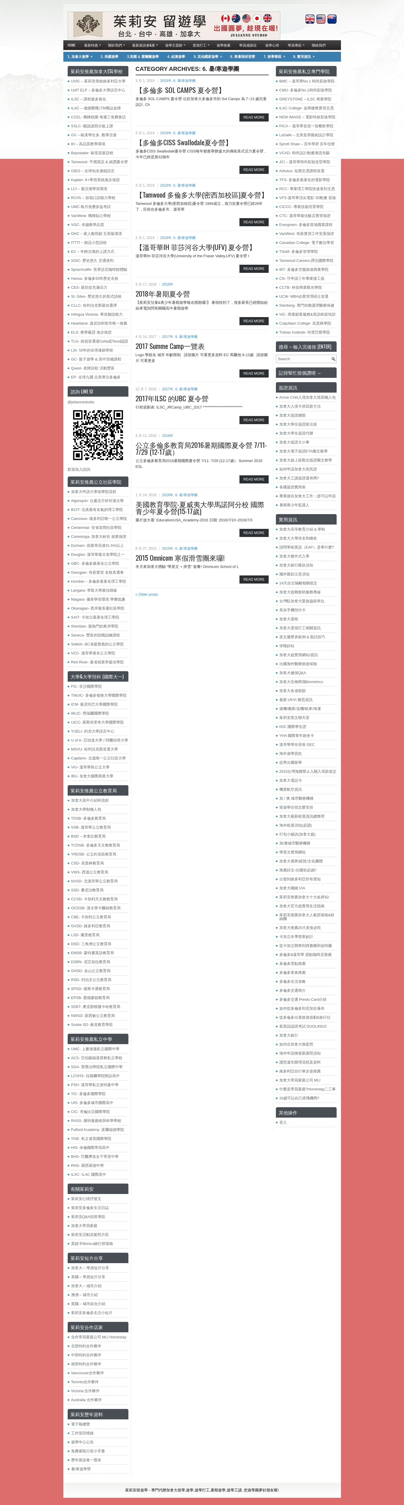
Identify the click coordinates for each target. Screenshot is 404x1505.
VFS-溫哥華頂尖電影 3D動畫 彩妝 (307, 198)
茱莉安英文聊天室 (294, 717)
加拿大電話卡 (290, 780)
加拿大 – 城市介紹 (86, 1286)
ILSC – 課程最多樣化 (88, 99)
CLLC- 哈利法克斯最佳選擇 (94, 305)
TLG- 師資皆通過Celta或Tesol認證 (99, 341)
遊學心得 (272, 45)
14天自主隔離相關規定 (298, 583)
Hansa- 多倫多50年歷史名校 (95, 278)
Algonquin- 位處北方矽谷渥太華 (97, 500)
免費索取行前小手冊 (88, 1451)
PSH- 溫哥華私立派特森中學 (95, 1085)
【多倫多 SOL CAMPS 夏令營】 (180, 89)
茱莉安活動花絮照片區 (90, 1234)
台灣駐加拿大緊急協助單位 (301, 601)
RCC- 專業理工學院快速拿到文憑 (307, 189)
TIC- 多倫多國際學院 (88, 1094)
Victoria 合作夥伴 (85, 1391)
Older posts (147, 594)
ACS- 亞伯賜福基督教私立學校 (97, 1058)
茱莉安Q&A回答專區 (88, 1217)
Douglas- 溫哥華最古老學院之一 (98, 554)
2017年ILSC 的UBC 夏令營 (172, 398)
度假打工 (202, 43)
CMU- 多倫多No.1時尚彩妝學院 (305, 90)
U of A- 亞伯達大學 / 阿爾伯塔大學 (99, 740)
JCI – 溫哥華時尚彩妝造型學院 (305, 162)
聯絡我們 (319, 45)
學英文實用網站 (292, 852)
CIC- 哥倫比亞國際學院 (90, 1112)
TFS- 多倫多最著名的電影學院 (304, 180)
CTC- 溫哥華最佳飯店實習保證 (305, 216)
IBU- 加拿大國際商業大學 (92, 776)
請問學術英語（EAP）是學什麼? (306, 547)
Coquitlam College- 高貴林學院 (305, 323)
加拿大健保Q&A (292, 673)
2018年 (168, 284)
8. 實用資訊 (305, 55)
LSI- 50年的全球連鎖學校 (92, 350)
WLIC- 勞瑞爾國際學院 (90, 713)
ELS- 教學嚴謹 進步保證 (91, 332)
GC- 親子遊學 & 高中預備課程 (96, 359)
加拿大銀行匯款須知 (296, 565)
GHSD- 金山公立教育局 (91, 971)
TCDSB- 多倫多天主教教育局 (95, 845)
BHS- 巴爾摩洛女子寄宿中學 (95, 1156)
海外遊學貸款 (290, 753)
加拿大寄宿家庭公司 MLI (299, 1080)
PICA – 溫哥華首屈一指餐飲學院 (306, 126)
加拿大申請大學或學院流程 (93, 492)
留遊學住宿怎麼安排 (296, 807)
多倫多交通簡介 (292, 990)
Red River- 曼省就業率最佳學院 (97, 662)
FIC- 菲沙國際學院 (86, 686)
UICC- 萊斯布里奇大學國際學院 (97, 722)
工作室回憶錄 (82, 1433)
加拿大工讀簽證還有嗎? (299, 478)
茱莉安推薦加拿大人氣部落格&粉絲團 (307, 917)
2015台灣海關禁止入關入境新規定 (308, 771)
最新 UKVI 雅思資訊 (296, 700)
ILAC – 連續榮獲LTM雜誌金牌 (96, 108)
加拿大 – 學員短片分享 (90, 1268)
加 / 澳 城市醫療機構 (296, 798)
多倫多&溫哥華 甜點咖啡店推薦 (305, 954)
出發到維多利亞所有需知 (300, 879)
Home (71, 45)
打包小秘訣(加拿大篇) (297, 834)
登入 (283, 1122)
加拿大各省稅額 (292, 691)
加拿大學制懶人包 (86, 809)
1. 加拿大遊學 (82, 55)
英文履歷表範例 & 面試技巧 (302, 637)
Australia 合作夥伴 (86, 1400)
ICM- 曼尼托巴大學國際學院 (94, 704)
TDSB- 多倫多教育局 (88, 818)
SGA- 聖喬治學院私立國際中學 (97, 1067)
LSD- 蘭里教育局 (85, 935)
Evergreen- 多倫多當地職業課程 (306, 224)
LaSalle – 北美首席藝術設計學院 (306, 135)
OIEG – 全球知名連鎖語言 (93, 171)
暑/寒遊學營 (81, 1469)
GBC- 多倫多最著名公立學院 (95, 563)
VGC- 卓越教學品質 (87, 224)
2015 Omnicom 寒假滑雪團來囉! (180, 557)
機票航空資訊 (290, 789)
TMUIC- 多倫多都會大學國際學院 (99, 695)
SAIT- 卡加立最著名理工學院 (95, 617)
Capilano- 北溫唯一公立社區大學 (98, 758)
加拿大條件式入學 (294, 556)
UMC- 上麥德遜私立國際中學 (95, 1049)
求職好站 (286, 646)
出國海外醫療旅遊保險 (298, 664)
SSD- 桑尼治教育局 (87, 890)
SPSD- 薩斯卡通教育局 (90, 989)
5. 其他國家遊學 (210, 55)
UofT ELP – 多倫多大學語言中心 (98, 90)
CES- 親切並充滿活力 (89, 287)
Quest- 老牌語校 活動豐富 (93, 368)
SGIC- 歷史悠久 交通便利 (92, 260)
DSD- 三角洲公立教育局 (91, 944)
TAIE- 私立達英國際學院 (91, 1138)
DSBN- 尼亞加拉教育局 (90, 962)
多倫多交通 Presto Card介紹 (303, 999)
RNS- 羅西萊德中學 (87, 1165)
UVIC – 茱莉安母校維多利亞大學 (98, 81)
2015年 (168, 549)
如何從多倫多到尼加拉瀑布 (301, 1008)
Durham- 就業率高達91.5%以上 (97, 545)
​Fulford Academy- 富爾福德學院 (97, 1129)
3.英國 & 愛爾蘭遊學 (142, 57)
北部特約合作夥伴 (86, 1346)
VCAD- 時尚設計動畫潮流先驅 (304, 153)
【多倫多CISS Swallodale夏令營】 (184, 142)
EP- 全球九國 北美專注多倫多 (96, 377)
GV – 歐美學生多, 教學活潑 (94, 135)
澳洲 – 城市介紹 (84, 1295)
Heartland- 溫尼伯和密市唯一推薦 (99, 323)
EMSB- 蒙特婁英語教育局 (92, 953)
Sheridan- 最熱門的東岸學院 (95, 626)
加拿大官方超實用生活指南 (301, 906)
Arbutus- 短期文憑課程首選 (302, 171)
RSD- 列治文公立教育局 (91, 980)
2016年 (168, 436)
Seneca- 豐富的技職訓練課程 (95, 635)
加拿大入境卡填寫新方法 (300, 406)
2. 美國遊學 (109, 57)
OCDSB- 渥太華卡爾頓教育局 (96, 908)
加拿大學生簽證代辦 (296, 433)
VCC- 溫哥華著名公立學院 (93, 653)
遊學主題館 (176, 43)
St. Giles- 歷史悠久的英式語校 (96, 296)
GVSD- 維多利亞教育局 (90, 926)
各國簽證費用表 (292, 487)
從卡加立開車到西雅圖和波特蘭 (305, 945)
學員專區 (297, 43)
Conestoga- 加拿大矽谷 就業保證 (98, 536)
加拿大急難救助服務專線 (300, 592)
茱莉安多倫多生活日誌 (90, 1208)
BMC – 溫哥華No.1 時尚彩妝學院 (307, 81)
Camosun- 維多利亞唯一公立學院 (99, 518)
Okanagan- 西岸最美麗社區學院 (98, 608)
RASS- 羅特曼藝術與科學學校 (96, 1120)
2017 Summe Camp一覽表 (170, 346)
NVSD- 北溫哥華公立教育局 (94, 881)
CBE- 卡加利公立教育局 (91, 917)
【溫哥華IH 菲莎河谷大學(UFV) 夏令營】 (196, 247)
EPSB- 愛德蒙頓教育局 (90, 998)
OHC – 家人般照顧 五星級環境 (96, 233)
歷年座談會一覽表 (86, 1460)
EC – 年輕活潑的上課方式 (93, 251)
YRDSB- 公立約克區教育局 (94, 854)
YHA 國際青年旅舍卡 (296, 735)
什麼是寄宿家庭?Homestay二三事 (307, 1089)
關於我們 (118, 43)
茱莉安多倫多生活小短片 (91, 1313)
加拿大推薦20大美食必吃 (300, 928)
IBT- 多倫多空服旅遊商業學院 (304, 269)
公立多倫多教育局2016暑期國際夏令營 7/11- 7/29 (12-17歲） (201, 448)
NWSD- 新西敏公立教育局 (93, 1015)
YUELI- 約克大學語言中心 (93, 731)
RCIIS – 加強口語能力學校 (93, 198)
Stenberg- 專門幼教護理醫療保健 (307, 305)
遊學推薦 (223, 45)
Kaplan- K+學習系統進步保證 (95, 180)
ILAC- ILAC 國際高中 (88, 1174)
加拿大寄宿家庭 (84, 1225)
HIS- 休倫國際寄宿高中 (90, 1147)
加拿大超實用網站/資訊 (298, 655)
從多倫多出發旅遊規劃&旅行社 (305, 1017)
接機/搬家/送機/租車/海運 (300, 708)
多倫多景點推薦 (292, 963)
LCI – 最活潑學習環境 (89, 189)
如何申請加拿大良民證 (298, 469)
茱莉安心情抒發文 (86, 1199)
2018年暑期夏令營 (163, 293)
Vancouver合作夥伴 (87, 1373)
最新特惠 (94, 43)
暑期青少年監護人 (294, 505)
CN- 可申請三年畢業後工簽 (302, 278)
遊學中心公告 (82, 1442)
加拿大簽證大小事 (294, 442)
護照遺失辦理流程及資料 (300, 1062)
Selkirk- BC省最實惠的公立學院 (97, 644)
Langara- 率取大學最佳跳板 (94, 590)
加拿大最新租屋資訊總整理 (301, 816)
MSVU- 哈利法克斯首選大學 (94, 749)
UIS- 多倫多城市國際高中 (92, 1103)
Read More (254, 117)
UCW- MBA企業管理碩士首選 (304, 296)
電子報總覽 (80, 1424)
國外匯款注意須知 (294, 574)
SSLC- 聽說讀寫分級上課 (92, 126)
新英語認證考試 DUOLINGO (303, 1026)
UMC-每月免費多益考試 (91, 207)
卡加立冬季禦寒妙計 (296, 936)
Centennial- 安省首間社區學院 (96, 527)
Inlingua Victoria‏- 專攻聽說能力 (97, 314)
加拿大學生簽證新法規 (298, 424)
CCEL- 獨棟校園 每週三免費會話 (98, 117)
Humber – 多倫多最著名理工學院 (98, 581)
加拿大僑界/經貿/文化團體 (301, 861)
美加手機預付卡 (292, 610)
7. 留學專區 (276, 55)
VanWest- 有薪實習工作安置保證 (306, 233)
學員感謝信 (248, 45)
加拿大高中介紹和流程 (90, 800)
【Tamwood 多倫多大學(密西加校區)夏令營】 (202, 194)
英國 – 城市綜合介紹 (88, 1304)
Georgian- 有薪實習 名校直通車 (97, 572)
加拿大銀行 (288, 1035)
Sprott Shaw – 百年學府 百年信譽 (307, 144)
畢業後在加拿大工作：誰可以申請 (307, 496)
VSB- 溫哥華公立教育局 (91, 827)
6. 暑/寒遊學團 (184, 81)
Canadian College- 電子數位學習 (306, 242)
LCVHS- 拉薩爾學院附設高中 (95, 1076)
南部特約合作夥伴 (86, 1364)
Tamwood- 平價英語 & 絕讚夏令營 (99, 162)
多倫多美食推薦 (292, 972)
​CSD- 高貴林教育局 (87, 863)
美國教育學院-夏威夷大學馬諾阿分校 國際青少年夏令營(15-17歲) (200, 507)
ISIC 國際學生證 (293, 726)
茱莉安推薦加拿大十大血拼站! (304, 897)
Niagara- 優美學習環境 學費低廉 (98, 599)
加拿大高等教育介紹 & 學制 (302, 529)
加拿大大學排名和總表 (298, 538)
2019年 (165, 81)
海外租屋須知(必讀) (295, 825)
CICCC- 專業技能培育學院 (301, 207)
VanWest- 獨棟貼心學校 (91, 216)
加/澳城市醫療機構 (295, 843)
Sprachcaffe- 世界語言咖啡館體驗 (99, 269)
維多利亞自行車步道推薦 (300, 1071)
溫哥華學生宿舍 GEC (297, 744)
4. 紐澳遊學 (176, 57)
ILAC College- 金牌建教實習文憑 (306, 108)
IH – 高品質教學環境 (88, 144)
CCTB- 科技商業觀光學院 (300, 287)
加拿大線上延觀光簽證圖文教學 (305, 460)
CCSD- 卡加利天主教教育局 (94, 899)
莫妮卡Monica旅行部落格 (92, 1243)
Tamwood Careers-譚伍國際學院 (306, 260)
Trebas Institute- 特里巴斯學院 (304, 332)
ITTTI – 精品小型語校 (89, 242)
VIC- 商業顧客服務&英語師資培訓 (307, 314)
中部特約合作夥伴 (86, 1355)
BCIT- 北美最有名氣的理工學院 (97, 509)
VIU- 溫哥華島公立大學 (90, 767)
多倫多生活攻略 (292, 981)
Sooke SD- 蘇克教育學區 (92, 1024)
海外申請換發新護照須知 (300, 1053)
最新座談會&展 (146, 43)
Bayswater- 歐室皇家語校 (92, 153)
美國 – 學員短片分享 (88, 1277)
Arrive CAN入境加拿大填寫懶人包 (307, 397)
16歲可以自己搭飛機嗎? (299, 1098)
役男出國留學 (290, 762)
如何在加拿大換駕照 (296, 1044)
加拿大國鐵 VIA (292, 888)
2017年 (168, 337)
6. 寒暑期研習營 (242, 57)
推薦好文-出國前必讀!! (298, 870)
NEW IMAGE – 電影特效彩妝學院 (307, 117)
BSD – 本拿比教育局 (88, 836)
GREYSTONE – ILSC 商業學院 (305, 99)
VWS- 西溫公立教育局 (89, 872)
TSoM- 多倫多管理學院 (298, 251)
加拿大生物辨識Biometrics (301, 682)
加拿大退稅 (288, 619)
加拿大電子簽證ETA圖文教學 (303, 451)
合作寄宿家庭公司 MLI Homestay (98, 1337)
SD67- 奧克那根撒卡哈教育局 (95, 1006)
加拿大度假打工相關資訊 (300, 628)
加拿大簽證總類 (292, 415)
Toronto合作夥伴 (85, 1382)
